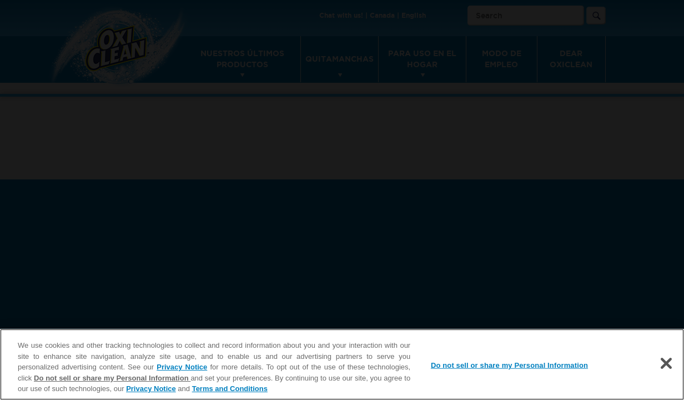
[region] (342, 364)
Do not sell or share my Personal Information (112, 378)
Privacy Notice (182, 367)
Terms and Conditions (230, 388)
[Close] (666, 363)
